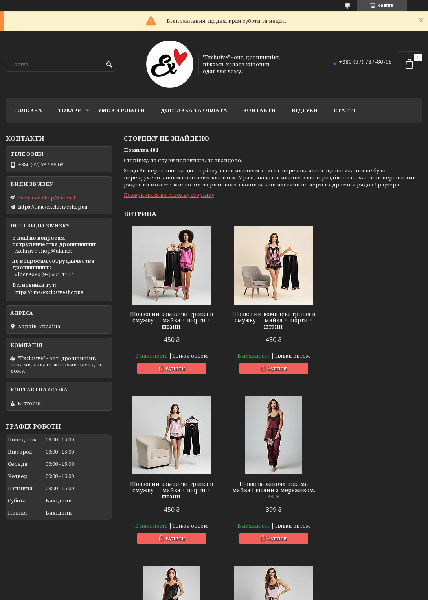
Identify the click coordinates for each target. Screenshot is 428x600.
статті (344, 110)
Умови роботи (121, 110)
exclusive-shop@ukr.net (46, 197)
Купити (175, 368)
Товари (70, 110)
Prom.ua (257, 585)
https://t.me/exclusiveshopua (52, 206)
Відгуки (305, 110)
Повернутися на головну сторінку (169, 194)
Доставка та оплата (194, 110)
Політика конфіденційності (342, 592)
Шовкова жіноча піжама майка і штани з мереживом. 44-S (171, 490)
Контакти (259, 110)
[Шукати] (109, 65)
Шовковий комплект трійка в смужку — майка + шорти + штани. (171, 320)
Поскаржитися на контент (267, 592)
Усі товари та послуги (386, 563)
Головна (28, 110)
